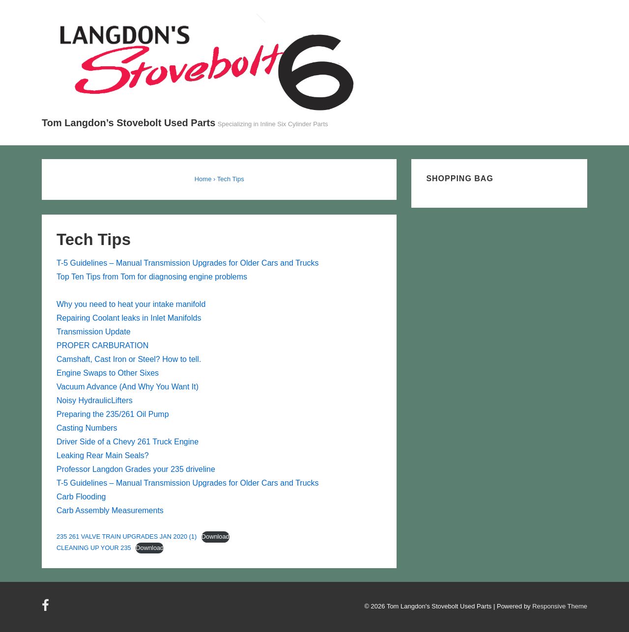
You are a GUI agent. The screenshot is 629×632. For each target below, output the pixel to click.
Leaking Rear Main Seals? (103, 455)
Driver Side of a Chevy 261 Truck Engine (128, 442)
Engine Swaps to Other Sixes (108, 373)
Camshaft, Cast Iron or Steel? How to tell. (129, 359)
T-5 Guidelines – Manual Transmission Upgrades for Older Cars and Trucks (188, 263)
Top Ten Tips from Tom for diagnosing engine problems (152, 277)
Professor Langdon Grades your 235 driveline (136, 469)
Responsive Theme (559, 606)
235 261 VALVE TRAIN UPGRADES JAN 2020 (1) (127, 536)
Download (215, 536)
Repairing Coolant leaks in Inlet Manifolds (129, 318)
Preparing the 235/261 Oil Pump (113, 414)
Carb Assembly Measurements (110, 510)
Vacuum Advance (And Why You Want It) (128, 387)
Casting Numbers (87, 428)
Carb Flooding (81, 497)
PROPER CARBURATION (102, 345)
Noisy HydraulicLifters (95, 400)
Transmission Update (94, 332)
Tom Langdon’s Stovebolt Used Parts (128, 122)
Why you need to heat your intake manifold (131, 304)
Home (203, 179)
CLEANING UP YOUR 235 (94, 547)
